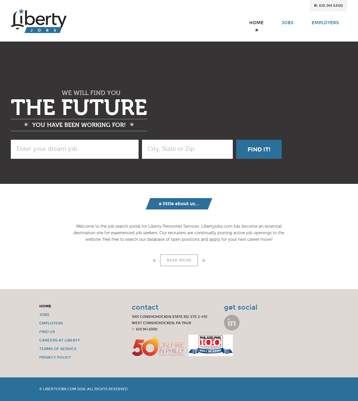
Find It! (259, 149)
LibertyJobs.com (59, 389)
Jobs (287, 26)
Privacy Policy (55, 357)
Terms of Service (58, 349)
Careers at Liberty (59, 340)
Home (256, 26)
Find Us (47, 332)
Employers (325, 26)
